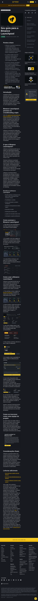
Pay (11, 550)
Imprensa (2, 551)
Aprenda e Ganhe (31, 547)
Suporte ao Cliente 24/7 (23, 561)
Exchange (11, 547)
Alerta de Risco (3, 561)
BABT (11, 558)
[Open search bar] (28, 2)
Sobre (2, 547)
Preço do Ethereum (32, 552)
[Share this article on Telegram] (32, 12)
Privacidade (3, 555)
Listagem (11, 570)
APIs (20, 567)
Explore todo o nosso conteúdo (19, 539)
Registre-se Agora (31, 99)
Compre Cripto (12, 548)
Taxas (20, 566)
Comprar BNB (31, 564)
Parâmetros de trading (23, 570)
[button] (35, 2)
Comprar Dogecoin (32, 567)
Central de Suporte (22, 562)
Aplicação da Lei (22, 574)
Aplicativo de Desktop (23, 548)
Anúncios (2, 550)
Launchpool (12, 555)
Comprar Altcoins (31, 570)
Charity (11, 561)
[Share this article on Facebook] (28, 12)
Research (11, 559)
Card (11, 551)
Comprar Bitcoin (31, 563)
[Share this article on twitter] (25, 12)
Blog (2, 558)
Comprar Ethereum (32, 568)
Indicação (21, 550)
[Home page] (15, 2)
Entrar (28, 5)
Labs (11, 574)
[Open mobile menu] (35, 2)
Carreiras (2, 548)
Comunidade (3, 559)
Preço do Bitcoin (31, 551)
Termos (2, 554)
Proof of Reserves (22, 556)
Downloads (21, 547)
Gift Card (11, 554)
